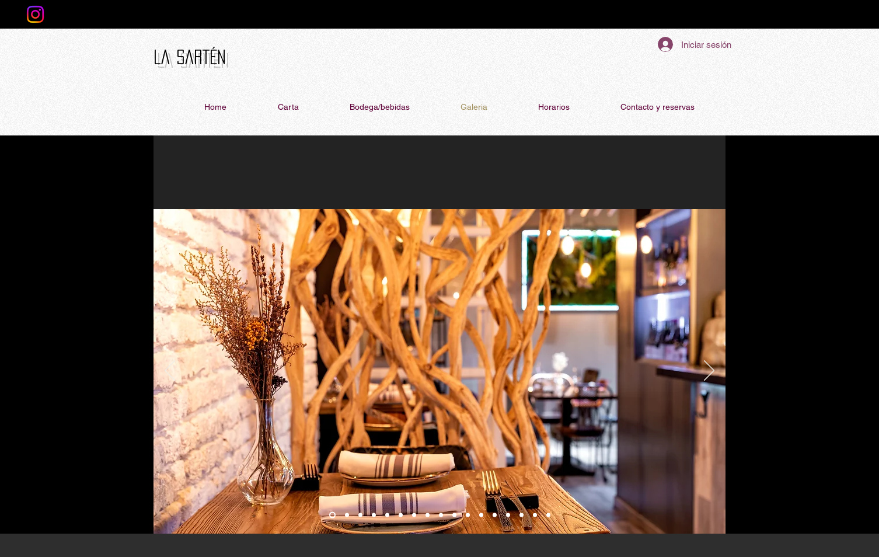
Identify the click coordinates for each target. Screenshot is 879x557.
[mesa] (374, 515)
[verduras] (441, 515)
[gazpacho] (454, 515)
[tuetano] (414, 515)
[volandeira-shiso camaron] (548, 515)
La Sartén (189, 57)
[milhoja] (508, 515)
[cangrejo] (387, 515)
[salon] (360, 515)
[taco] (521, 515)
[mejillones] (401, 515)
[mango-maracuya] (468, 515)
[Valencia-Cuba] (481, 515)
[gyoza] (535, 515)
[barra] (332, 515)
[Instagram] (35, 14)
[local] (347, 515)
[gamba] (427, 515)
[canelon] (495, 515)
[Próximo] (709, 371)
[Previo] (170, 371)
